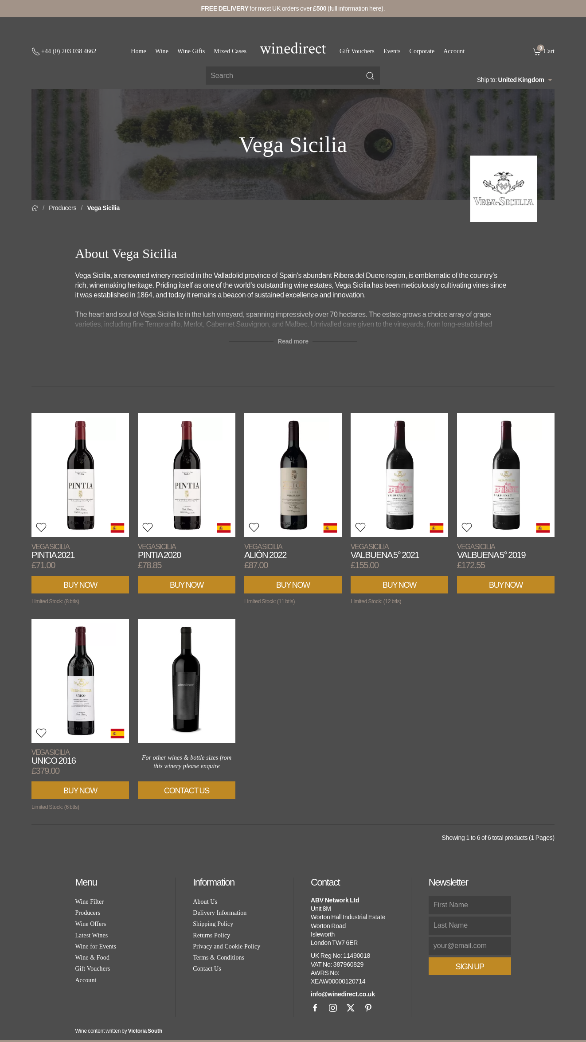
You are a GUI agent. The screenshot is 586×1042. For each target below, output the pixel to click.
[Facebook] (315, 1008)
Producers (62, 207)
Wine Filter (89, 901)
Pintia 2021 (52, 551)
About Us (205, 901)
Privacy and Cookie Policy (226, 946)
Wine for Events (95, 946)
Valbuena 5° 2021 (385, 551)
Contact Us (186, 790)
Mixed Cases (230, 51)
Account (454, 51)
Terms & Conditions (218, 957)
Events (392, 51)
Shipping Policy (213, 924)
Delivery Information (219, 912)
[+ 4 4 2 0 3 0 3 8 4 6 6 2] (63, 51)
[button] (41, 527)
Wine (161, 51)
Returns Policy (211, 935)
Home (138, 51)
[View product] (80, 475)
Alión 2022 (265, 551)
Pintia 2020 (159, 551)
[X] (350, 1008)
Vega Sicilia (103, 207)
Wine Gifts (191, 51)
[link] (544, 51)
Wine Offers (90, 924)
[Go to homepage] (293, 48)
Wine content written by (118, 1031)
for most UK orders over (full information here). (293, 8)
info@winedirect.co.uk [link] (343, 994)
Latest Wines (91, 935)
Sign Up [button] (470, 966)
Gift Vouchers (357, 51)
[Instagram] (333, 1008)
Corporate (422, 51)
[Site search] (293, 75)
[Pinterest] (368, 1008)
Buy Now (80, 585)
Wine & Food (92, 957)
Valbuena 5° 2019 (491, 551)
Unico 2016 (53, 757)
